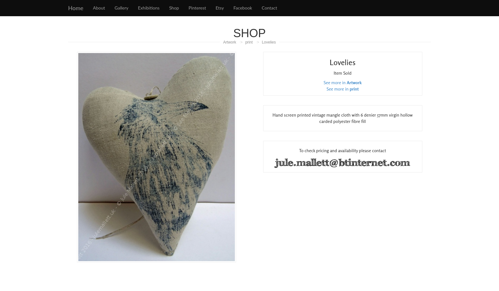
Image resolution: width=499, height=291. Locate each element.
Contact (269, 7)
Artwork (229, 42)
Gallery (121, 7)
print (249, 42)
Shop (174, 7)
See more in (343, 82)
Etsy (220, 7)
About (99, 7)
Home (75, 7)
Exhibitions (149, 7)
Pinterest (197, 7)
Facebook (243, 7)
